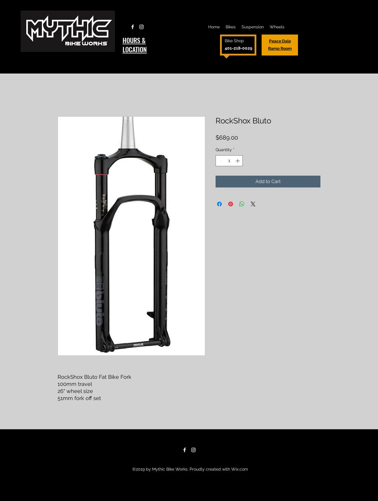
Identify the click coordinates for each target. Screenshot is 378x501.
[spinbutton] (229, 161)
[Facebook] (133, 27)
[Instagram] (141, 27)
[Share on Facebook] (219, 204)
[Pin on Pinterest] (230, 204)
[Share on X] (253, 204)
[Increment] (238, 161)
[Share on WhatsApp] (241, 204)
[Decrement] (220, 161)
